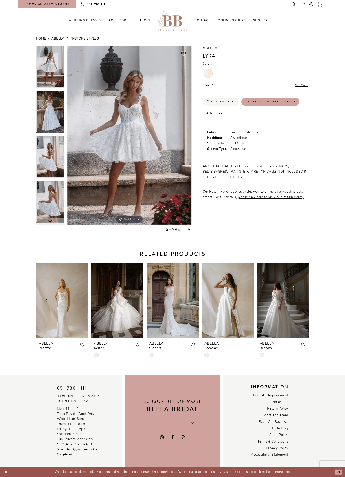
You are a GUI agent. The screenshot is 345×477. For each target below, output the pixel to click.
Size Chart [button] (299, 86)
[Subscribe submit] (198, 423)
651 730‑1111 (72, 388)
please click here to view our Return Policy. (271, 215)
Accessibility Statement (269, 455)
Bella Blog (280, 428)
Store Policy (278, 435)
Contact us (279, 402)
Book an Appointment (270, 395)
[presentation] (62, 300)
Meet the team (275, 415)
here (287, 472)
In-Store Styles (84, 38)
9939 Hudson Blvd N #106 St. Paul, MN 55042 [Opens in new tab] (78, 399)
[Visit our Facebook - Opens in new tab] (172, 438)
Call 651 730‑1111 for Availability (240, 118)
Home (41, 38)
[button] (311, 4)
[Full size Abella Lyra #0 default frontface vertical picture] (129, 135)
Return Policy (277, 408)
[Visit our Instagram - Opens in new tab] (162, 438)
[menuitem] (84, 20)
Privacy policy (277, 448)
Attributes (214, 131)
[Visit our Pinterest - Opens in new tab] (183, 438)
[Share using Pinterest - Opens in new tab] (190, 229)
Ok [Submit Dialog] (337, 472)
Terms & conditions (272, 441)
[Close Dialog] (7, 472)
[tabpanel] (50, 68)
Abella (57, 38)
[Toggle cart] (320, 4)
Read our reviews (273, 422)
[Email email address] (172, 423)
